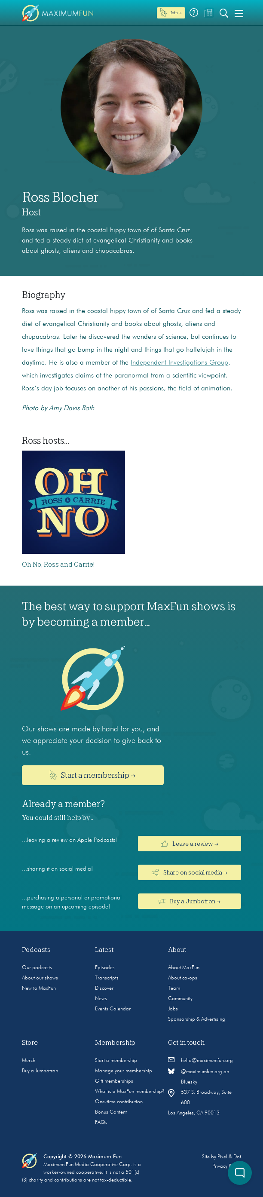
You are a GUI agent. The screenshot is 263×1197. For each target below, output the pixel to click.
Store (30, 1043)
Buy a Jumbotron (40, 1071)
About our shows (40, 978)
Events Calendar (113, 1009)
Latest (104, 950)
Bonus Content (111, 1112)
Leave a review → (189, 843)
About (177, 950)
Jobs (173, 1009)
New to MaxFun (39, 988)
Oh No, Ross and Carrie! (58, 564)
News (101, 998)
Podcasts (36, 950)
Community (180, 998)
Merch (28, 1060)
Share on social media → (189, 872)
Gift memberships (114, 1081)
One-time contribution (119, 1102)
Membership (115, 1043)
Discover (104, 988)
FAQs (101, 1122)
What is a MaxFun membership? (130, 1091)
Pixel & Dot (229, 1157)
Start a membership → (93, 775)
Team (174, 988)
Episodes (105, 967)
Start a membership (116, 1060)
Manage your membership (123, 1071)
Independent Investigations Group (179, 362)
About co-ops (182, 978)
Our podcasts (37, 967)
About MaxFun (183, 967)
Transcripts (107, 978)
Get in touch (186, 1043)
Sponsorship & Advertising (196, 1019)
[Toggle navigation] (239, 13)
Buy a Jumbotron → (190, 901)
